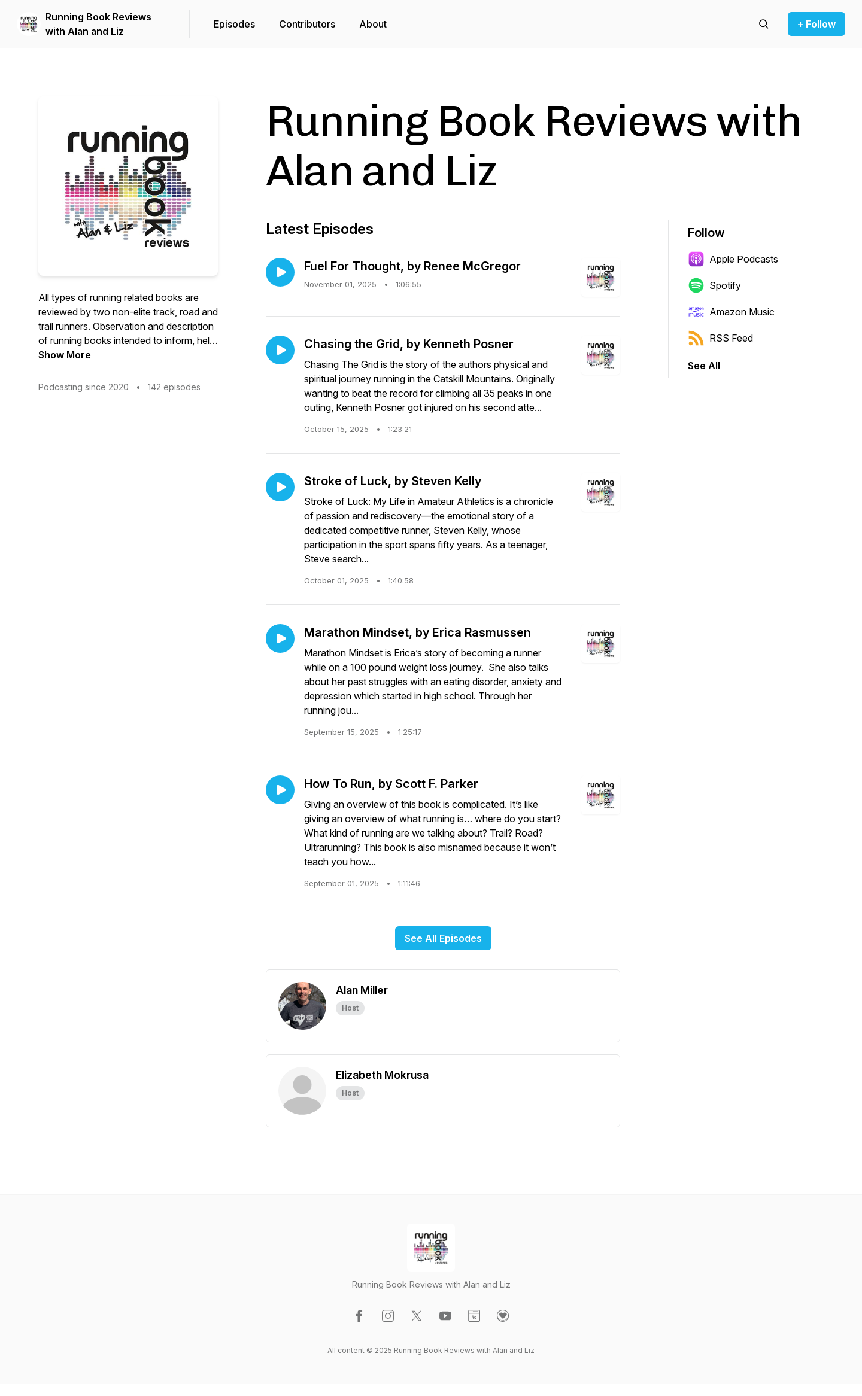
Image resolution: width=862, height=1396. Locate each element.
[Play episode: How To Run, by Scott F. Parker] (280, 789)
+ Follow (816, 24)
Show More (64, 355)
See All (704, 366)
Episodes (234, 24)
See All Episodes (443, 938)
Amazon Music (731, 311)
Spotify (714, 285)
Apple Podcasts (733, 259)
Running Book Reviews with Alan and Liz (98, 24)
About (373, 24)
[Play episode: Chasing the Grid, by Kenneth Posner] (280, 350)
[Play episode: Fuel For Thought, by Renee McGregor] (280, 272)
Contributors (307, 24)
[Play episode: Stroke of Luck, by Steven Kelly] (280, 487)
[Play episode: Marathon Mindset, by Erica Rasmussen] (280, 638)
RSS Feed (720, 338)
